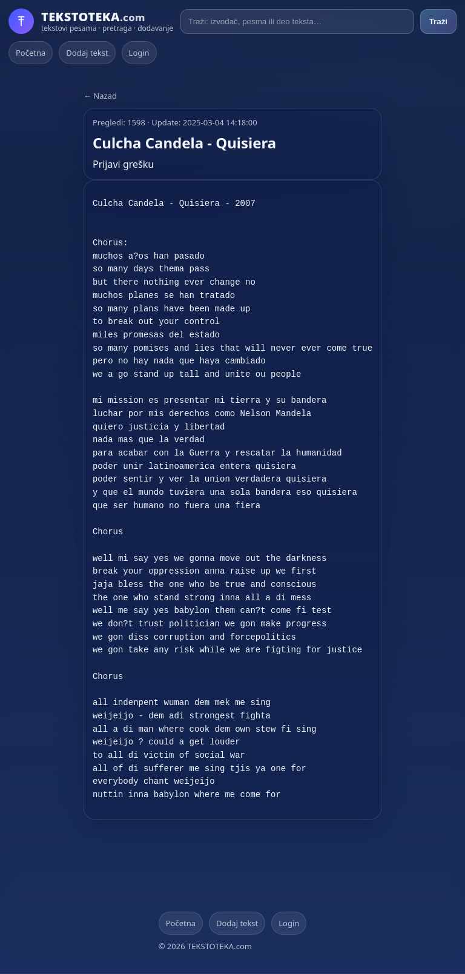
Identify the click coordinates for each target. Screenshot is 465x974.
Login (139, 52)
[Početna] (90, 21)
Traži (438, 21)
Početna (30, 52)
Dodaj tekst (87, 52)
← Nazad (100, 95)
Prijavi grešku (123, 164)
